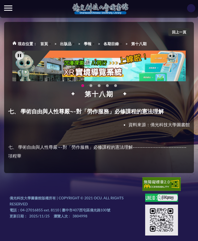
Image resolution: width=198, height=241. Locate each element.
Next (174, 68)
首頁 (44, 43)
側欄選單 (8, 8)
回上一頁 (179, 32)
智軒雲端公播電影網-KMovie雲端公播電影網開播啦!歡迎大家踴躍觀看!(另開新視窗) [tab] (91, 87)
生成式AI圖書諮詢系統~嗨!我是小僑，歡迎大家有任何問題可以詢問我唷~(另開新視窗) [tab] (107, 87)
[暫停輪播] (19, 57)
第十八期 (139, 43)
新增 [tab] (115, 87)
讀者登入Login (191, 8)
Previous (24, 68)
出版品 (65, 43)
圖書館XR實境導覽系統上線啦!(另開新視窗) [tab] (82, 87)
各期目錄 (111, 43)
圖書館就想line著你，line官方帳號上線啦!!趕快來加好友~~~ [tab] (99, 87)
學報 (87, 43)
